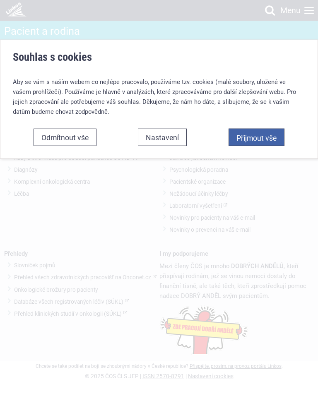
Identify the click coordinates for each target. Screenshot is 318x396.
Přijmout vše (256, 138)
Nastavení (162, 137)
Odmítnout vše (65, 137)
